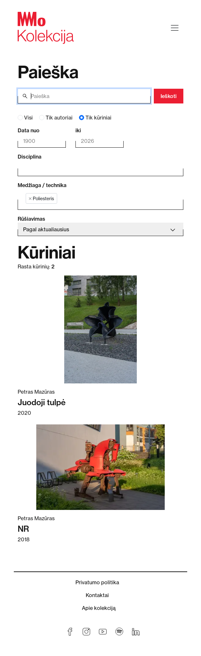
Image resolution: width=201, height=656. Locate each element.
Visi (28, 117)
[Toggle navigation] (174, 28)
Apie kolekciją (99, 608)
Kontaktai (97, 595)
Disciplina (29, 156)
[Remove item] (30, 198)
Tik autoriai (59, 117)
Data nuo (28, 130)
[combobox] (96, 168)
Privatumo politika (97, 582)
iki (78, 130)
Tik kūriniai (98, 117)
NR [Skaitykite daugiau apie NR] (23, 529)
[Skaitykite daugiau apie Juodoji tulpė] (100, 329)
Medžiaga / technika (42, 185)
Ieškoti (169, 96)
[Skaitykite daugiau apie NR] (100, 467)
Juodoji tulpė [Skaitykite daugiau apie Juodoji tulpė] (42, 402)
